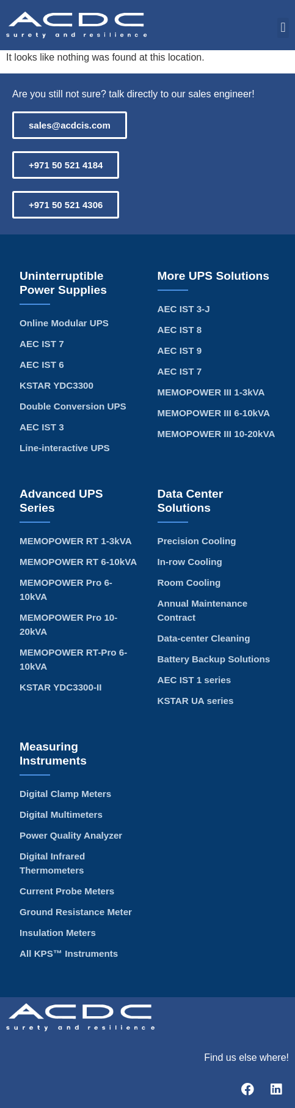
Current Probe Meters (67, 891)
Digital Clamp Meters (65, 793)
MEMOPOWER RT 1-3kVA (76, 541)
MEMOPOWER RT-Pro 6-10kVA (73, 659)
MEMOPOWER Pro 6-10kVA (66, 589)
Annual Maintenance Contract (203, 610)
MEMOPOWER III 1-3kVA (211, 392)
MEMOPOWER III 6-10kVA (214, 413)
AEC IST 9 (180, 350)
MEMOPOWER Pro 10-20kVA (68, 624)
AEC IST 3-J (184, 309)
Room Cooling (189, 582)
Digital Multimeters (61, 814)
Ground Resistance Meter (76, 912)
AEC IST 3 (42, 427)
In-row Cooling (190, 561)
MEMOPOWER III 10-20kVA (216, 434)
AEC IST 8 (180, 329)
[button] (283, 28)
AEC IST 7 (42, 344)
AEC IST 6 (42, 364)
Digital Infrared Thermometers (52, 863)
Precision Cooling (197, 541)
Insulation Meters (58, 932)
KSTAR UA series (196, 700)
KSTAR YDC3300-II (60, 687)
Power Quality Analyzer (71, 835)
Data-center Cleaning (204, 638)
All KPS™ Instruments (69, 953)
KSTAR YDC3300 (56, 385)
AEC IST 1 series (194, 680)
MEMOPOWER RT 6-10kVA (78, 561)
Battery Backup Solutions (214, 659)
